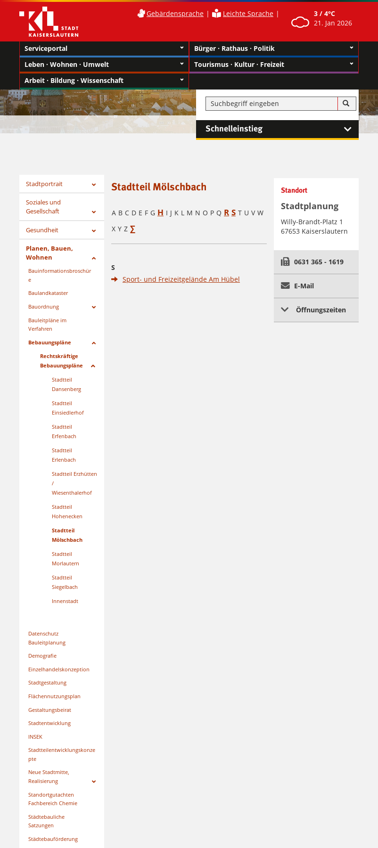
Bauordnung (43, 306)
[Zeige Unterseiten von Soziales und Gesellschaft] (94, 212)
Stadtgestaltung (47, 682)
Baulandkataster (48, 292)
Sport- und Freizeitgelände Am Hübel (181, 279)
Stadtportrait (44, 183)
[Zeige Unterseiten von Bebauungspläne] (94, 343)
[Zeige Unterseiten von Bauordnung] (94, 307)
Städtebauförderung (53, 838)
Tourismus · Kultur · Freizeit (273, 64)
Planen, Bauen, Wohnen (49, 252)
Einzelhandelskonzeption (59, 669)
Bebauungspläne (49, 342)
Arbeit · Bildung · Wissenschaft (104, 80)
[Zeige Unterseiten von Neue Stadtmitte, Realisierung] (94, 781)
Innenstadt (65, 600)
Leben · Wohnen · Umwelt (104, 64)
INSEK (35, 736)
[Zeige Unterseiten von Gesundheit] (94, 231)
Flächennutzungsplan (54, 696)
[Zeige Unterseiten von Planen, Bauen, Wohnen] (94, 258)
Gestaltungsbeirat (49, 709)
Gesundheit (42, 230)
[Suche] (346, 103)
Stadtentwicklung (49, 722)
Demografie (42, 655)
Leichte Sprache (248, 13)
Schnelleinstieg (282, 129)
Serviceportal (104, 48)
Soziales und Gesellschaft (43, 206)
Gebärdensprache (175, 13)
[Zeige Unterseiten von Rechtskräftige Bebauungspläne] (93, 366)
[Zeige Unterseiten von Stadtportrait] (94, 184)
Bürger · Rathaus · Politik (273, 48)
